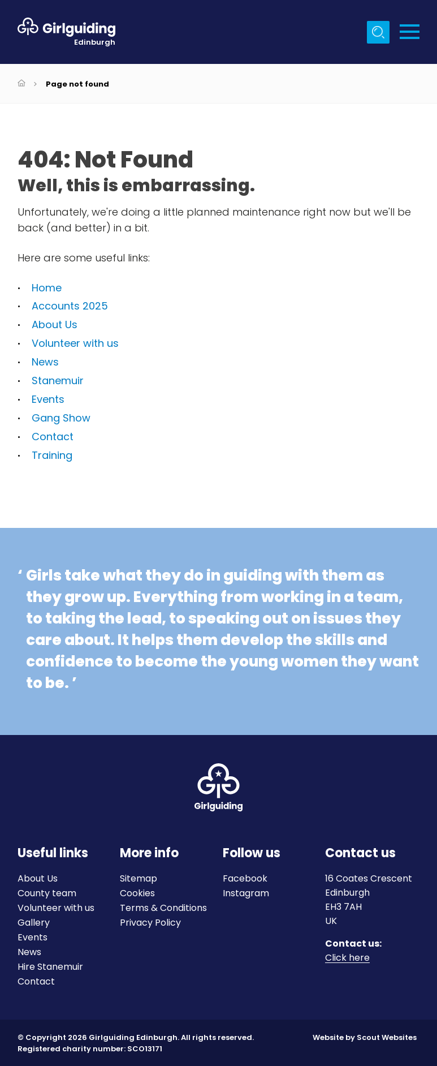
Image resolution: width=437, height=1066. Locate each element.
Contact (52, 436)
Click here (347, 958)
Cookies (137, 893)
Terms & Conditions (163, 907)
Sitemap (138, 878)
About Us (54, 324)
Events (48, 399)
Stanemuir (58, 380)
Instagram (246, 893)
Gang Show (61, 418)
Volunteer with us (75, 343)
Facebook (245, 878)
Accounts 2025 (70, 306)
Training (52, 455)
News (45, 362)
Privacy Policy (150, 922)
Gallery (34, 922)
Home (47, 288)
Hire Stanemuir (50, 966)
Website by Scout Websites (365, 1037)
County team (47, 893)
